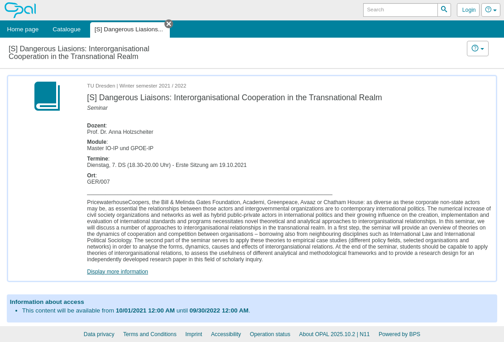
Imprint (193, 334)
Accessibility (226, 334)
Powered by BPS (399, 334)
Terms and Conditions (150, 334)
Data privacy (99, 334)
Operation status (270, 334)
